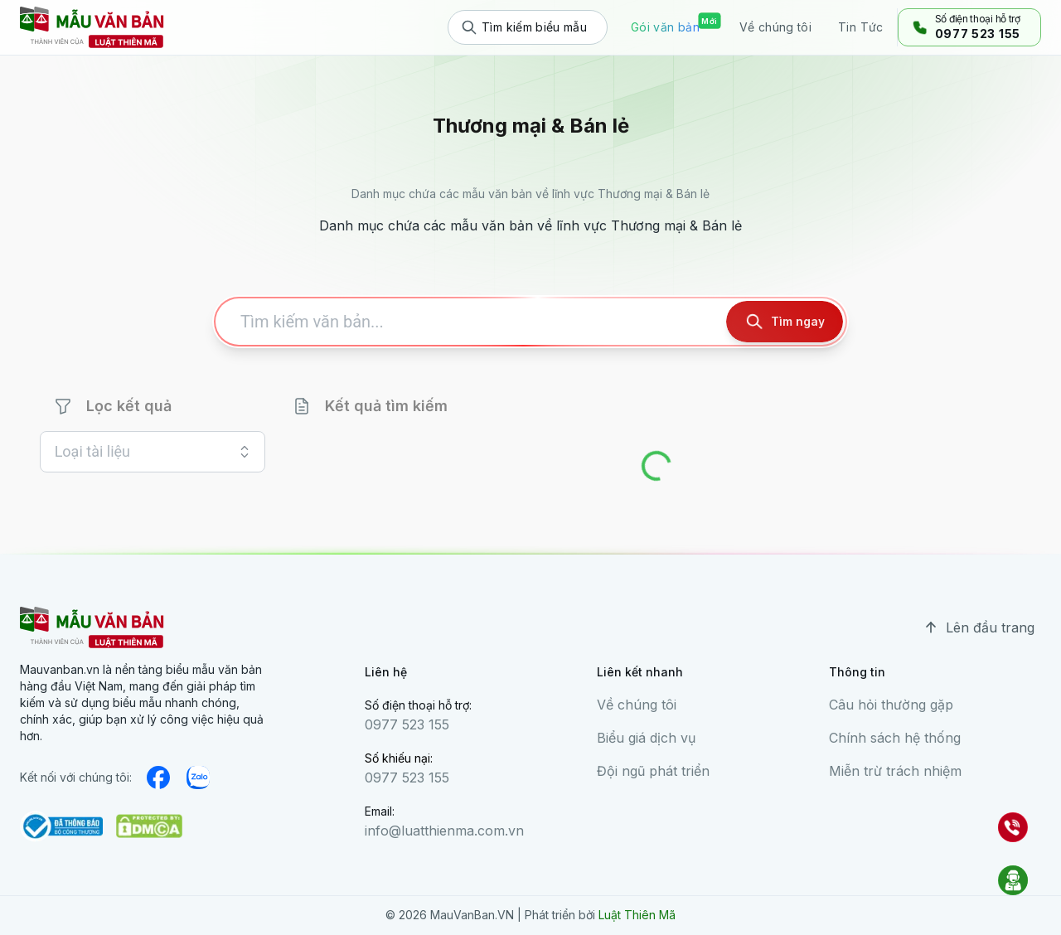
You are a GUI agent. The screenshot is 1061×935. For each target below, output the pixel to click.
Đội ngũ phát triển (653, 771)
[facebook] (158, 777)
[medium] (198, 777)
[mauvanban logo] (92, 27)
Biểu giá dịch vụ (646, 737)
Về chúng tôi (636, 704)
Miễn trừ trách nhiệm (895, 771)
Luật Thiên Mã (637, 915)
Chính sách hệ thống (895, 737)
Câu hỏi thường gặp (891, 704)
